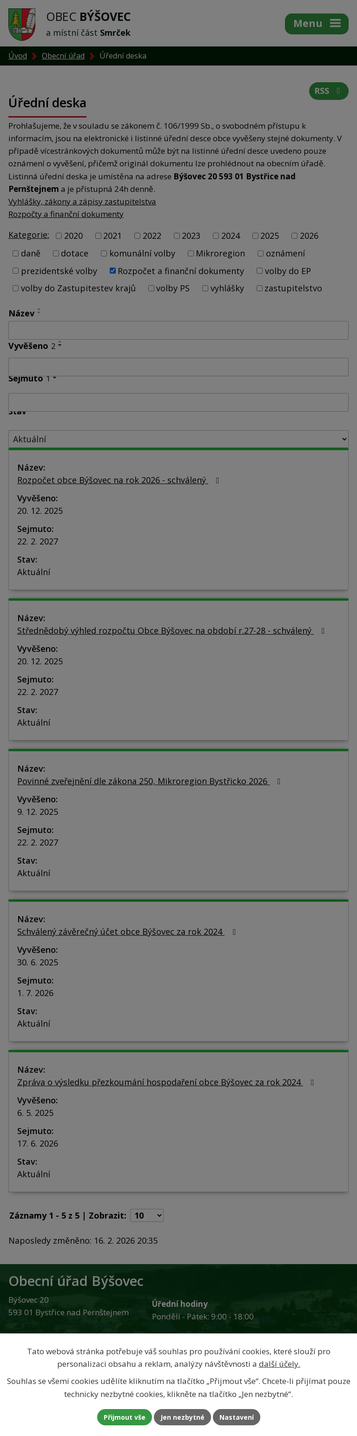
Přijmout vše (124, 1417)
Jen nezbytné (182, 1417)
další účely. (279, 1363)
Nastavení (236, 1417)
